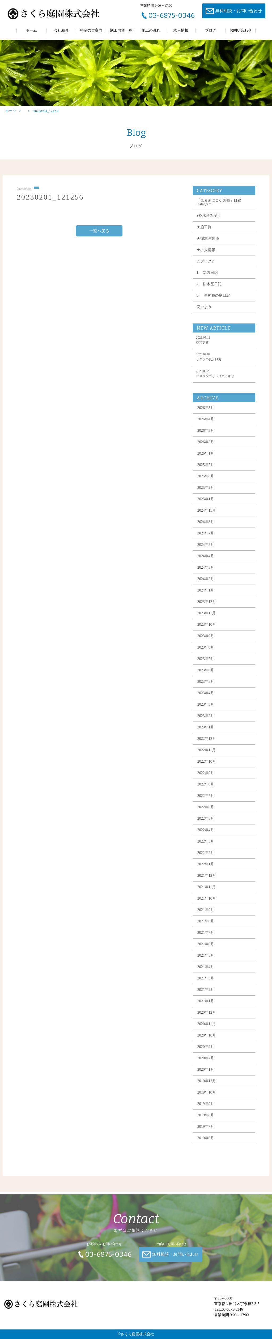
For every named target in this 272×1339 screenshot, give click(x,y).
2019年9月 (205, 1108)
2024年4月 (205, 560)
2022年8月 (205, 789)
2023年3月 (205, 709)
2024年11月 (206, 515)
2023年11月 (206, 617)
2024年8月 (205, 526)
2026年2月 (205, 446)
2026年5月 (205, 412)
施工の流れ (151, 30)
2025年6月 (205, 480)
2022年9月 (205, 777)
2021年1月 (205, 1005)
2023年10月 (206, 629)
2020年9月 (205, 1051)
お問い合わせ (241, 30)
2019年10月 (206, 1097)
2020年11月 (206, 1028)
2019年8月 (205, 1119)
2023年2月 (205, 720)
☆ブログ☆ (206, 265)
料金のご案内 (91, 30)
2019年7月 (205, 1131)
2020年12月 (206, 1017)
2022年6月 (205, 811)
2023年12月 (206, 606)
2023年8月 (205, 652)
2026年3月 (205, 435)
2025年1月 (205, 503)
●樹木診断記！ (209, 220)
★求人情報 (206, 254)
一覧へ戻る (99, 235)
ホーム (31, 30)
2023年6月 (205, 674)
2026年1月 (205, 458)
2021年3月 (205, 982)
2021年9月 (205, 914)
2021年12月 (206, 880)
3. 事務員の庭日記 (213, 300)
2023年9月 (205, 640)
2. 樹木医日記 (209, 288)
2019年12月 (206, 1085)
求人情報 (180, 30)
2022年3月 (205, 846)
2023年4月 (205, 697)
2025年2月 (205, 492)
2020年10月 (206, 1040)
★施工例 (204, 231)
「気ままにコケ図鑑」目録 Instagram (219, 206)
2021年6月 (205, 948)
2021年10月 (206, 903)
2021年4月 (205, 971)
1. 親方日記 (207, 277)
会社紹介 (61, 30)
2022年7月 (205, 800)
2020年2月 (205, 1062)
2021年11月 (206, 891)
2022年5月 (205, 823)
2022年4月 (205, 834)
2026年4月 (205, 423)
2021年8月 (205, 925)
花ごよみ (204, 311)
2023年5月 (205, 686)
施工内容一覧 (121, 30)
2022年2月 (205, 857)
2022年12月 (206, 743)
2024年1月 (205, 595)
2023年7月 (205, 663)
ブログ (210, 30)
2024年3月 (205, 572)
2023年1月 (205, 731)
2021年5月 (205, 960)
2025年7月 (205, 469)
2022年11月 (206, 754)
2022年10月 (206, 766)
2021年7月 (205, 937)
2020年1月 (205, 1074)
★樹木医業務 (208, 243)
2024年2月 (205, 583)
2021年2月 (205, 994)
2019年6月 (205, 1142)
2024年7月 (205, 537)
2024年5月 (205, 549)
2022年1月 (205, 868)
